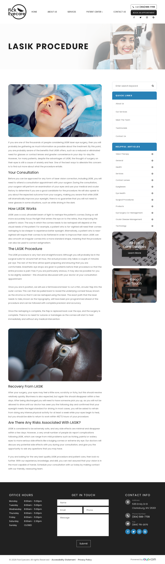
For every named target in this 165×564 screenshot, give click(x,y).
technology (122, 228)
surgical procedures (126, 201)
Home (34, 11)
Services (71, 11)
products (120, 208)
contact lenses (124, 181)
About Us (52, 11)
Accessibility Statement (64, 559)
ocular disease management (130, 221)
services (120, 174)
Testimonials (122, 128)
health (119, 167)
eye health (121, 194)
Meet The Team (124, 119)
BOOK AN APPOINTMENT (144, 12)
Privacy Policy (85, 559)
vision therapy (123, 154)
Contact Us (119, 11)
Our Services (122, 111)
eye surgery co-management (131, 215)
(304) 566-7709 (141, 516)
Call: (144, 7)
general (120, 160)
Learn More (134, 255)
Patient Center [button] (95, 11)
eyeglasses (121, 188)
